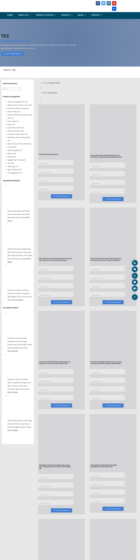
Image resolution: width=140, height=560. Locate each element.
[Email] (135, 282)
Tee (9, 163)
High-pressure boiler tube (18, 105)
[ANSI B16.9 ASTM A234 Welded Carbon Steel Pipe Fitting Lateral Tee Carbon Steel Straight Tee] (61, 416)
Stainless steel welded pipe (19, 137)
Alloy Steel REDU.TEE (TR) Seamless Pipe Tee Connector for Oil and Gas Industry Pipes (55, 362)
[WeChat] (135, 269)
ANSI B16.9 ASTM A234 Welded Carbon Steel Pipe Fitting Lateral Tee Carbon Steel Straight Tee (55, 466)
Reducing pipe (13, 150)
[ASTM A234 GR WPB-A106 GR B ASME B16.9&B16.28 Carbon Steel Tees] (113, 416)
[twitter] (103, 3)
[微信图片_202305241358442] (15, 4)
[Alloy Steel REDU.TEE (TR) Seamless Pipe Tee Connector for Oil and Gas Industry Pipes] (61, 313)
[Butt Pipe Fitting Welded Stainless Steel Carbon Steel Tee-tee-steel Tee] (61, 521)
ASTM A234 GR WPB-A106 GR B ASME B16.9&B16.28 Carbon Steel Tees (104, 466)
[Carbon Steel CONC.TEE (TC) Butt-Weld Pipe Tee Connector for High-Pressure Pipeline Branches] (113, 521)
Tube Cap (11, 166)
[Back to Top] (135, 298)
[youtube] (114, 3)
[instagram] (109, 3)
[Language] (135, 289)
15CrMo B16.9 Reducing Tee (48, 154)
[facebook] (98, 3)
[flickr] (114, 9)
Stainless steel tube (16, 134)
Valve (10, 124)
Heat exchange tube (16, 102)
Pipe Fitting (12, 170)
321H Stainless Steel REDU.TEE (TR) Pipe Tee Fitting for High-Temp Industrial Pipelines (106, 259)
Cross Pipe (12, 121)
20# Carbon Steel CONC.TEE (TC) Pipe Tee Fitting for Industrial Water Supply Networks (106, 156)
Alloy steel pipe (14, 131)
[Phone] (135, 262)
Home (6, 70)
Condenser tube (14, 128)
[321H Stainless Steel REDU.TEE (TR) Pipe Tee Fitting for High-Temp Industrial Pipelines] (113, 210)
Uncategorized (13, 173)
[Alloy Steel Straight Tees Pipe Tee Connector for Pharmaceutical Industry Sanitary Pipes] (113, 313)
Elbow (10, 153)
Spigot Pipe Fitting (15, 160)
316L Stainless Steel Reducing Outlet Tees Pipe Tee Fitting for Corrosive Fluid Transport (55, 259)
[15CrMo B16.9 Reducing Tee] (61, 107)
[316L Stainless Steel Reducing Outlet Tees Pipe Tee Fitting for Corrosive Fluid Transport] (61, 210)
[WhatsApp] (135, 276)
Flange (10, 157)
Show (50, 93)
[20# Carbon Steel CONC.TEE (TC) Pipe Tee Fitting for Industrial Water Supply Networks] (113, 107)
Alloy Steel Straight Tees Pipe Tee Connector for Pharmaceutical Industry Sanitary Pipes (106, 362)
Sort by (51, 83)
